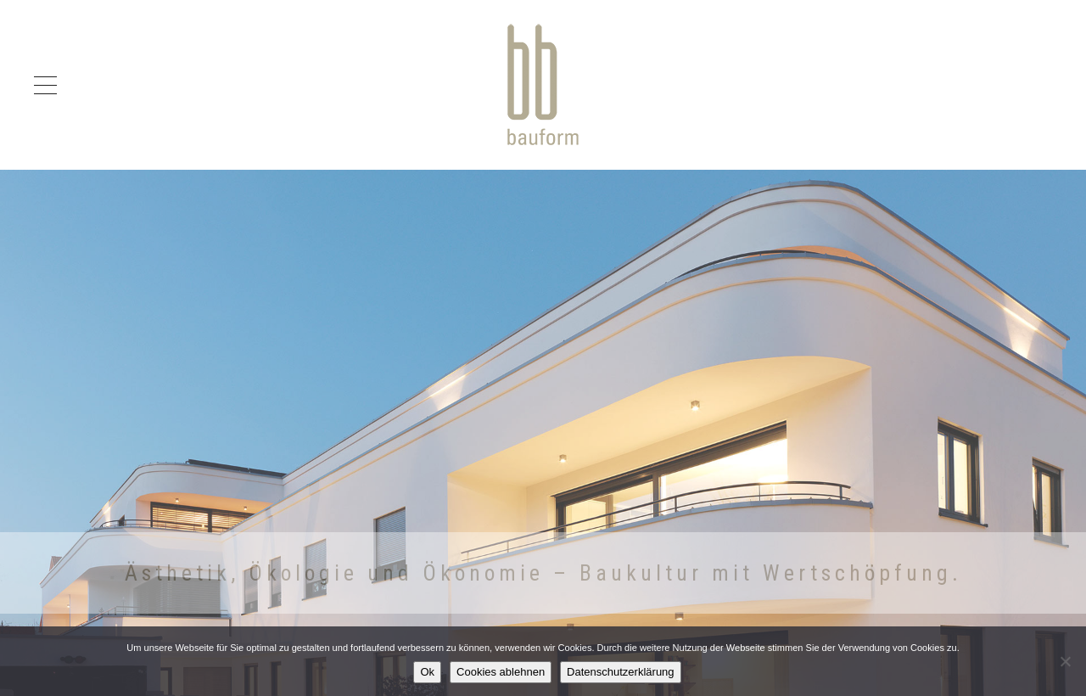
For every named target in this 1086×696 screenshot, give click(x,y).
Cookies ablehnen (500, 671)
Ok (427, 671)
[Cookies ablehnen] (1064, 661)
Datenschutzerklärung (620, 671)
